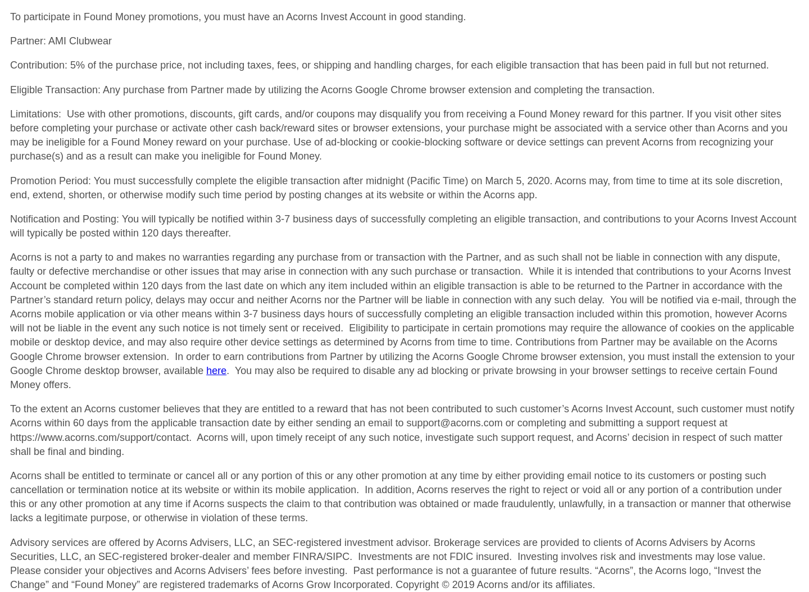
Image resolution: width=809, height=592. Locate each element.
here (216, 370)
